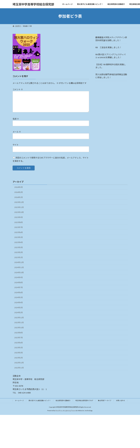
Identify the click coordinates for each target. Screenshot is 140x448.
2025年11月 (19, 211)
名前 (16, 123)
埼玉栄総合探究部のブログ (84, 404)
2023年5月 (18, 351)
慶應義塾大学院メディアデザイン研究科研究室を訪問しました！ (111, 38)
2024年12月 (19, 266)
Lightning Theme (70, 414)
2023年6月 (18, 347)
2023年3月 (18, 357)
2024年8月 (18, 286)
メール (17, 136)
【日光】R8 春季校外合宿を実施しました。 (110, 66)
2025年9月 (18, 221)
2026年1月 (18, 201)
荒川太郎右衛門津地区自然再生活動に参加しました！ (111, 76)
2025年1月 (18, 261)
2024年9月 (18, 281)
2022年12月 (19, 367)
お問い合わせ (120, 404)
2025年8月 (18, 226)
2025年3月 (18, 251)
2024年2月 (18, 316)
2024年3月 (18, 311)
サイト (16, 148)
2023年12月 (19, 321)
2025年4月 (18, 246)
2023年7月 (18, 341)
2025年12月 (19, 206)
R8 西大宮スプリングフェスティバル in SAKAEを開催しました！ (110, 56)
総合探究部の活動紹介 (63, 404)
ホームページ (19, 404)
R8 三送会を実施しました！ (108, 47)
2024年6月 (18, 296)
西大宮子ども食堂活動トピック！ (40, 404)
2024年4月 (18, 306)
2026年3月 (18, 191)
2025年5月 (18, 241)
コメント (18, 89)
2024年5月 (18, 301)
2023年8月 (18, 337)
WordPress (59, 414)
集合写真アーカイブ (104, 404)
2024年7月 (18, 291)
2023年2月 (18, 362)
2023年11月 (19, 326)
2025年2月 (18, 256)
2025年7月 (18, 231)
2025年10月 (19, 216)
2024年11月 (19, 271)
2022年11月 (19, 372)
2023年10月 (19, 331)
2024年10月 (19, 276)
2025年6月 (18, 236)
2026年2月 (18, 196)
